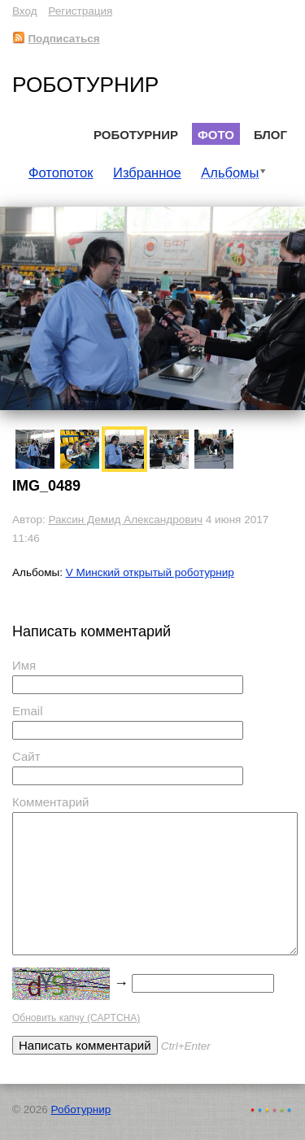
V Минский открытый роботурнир (150, 572)
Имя (24, 665)
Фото (216, 135)
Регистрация (80, 11)
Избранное (147, 172)
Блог (270, 135)
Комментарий (50, 802)
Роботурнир (85, 84)
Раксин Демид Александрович (125, 519)
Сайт (26, 756)
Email (27, 711)
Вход (24, 11)
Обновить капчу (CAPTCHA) (76, 1018)
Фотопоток (60, 172)
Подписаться (56, 39)
